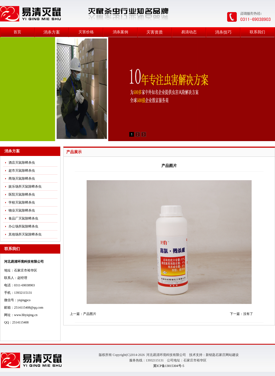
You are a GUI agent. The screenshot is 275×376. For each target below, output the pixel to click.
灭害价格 (86, 32)
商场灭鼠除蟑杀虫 (22, 178)
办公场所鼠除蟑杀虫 (23, 226)
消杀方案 (51, 32)
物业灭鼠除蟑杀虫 (22, 210)
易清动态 (189, 32)
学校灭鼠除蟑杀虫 (22, 202)
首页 (17, 32)
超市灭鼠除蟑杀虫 (22, 170)
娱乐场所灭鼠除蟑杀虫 (25, 186)
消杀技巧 (223, 32)
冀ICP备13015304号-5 (168, 366)
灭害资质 (154, 32)
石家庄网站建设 (227, 355)
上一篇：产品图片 (83, 314)
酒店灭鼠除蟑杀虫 (22, 162)
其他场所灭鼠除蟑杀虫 (25, 234)
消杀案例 (120, 32)
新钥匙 (211, 355)
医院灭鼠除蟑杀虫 (22, 194)
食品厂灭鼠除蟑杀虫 (23, 218)
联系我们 (257, 32)
